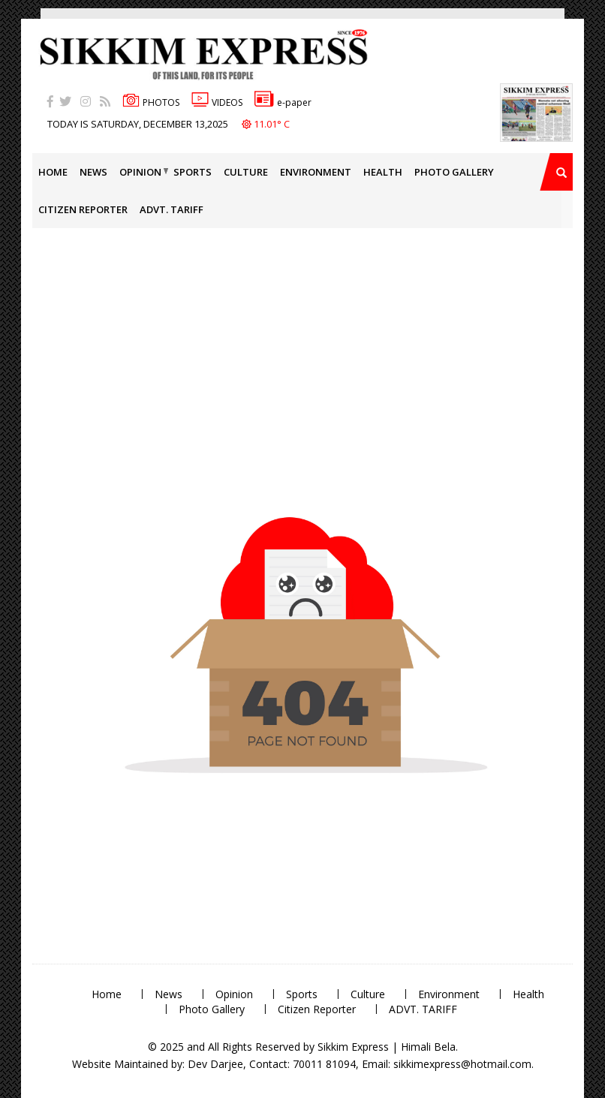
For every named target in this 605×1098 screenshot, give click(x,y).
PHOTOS (150, 102)
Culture (246, 172)
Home (53, 172)
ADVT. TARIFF (171, 209)
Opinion (140, 172)
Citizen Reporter (83, 209)
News (93, 172)
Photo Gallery (454, 172)
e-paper (283, 102)
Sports (192, 172)
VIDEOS (216, 102)
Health (382, 172)
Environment (315, 172)
